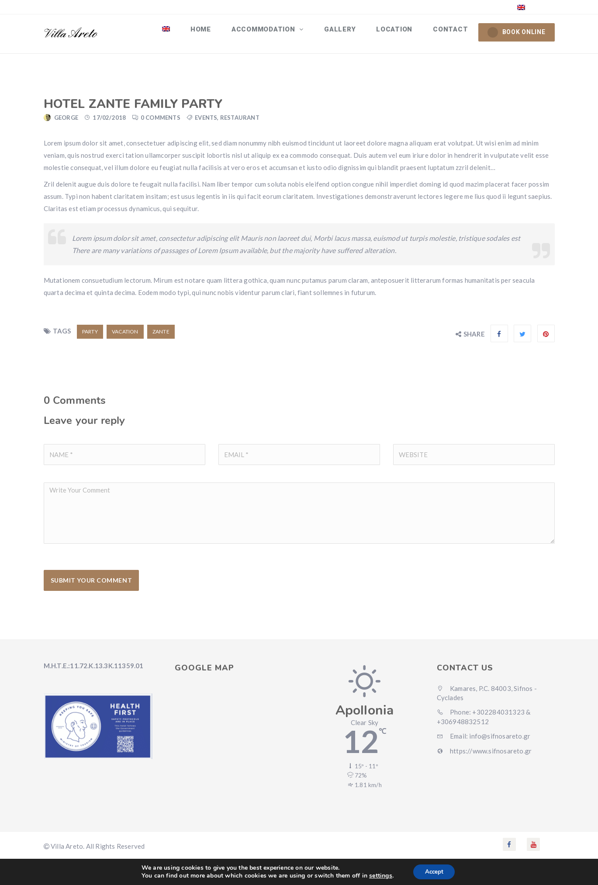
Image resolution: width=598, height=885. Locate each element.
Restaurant (239, 121)
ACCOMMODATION (275, 32)
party (90, 335)
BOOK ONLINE (516, 32)
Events (206, 121)
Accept (434, 871)
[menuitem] (182, 31)
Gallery (347, 32)
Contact (452, 32)
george (66, 121)
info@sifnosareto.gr (476, 6)
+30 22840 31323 (399, 6)
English (536, 6)
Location (399, 32)
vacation (125, 335)
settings (379, 875)
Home (214, 32)
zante (160, 335)
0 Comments (160, 121)
